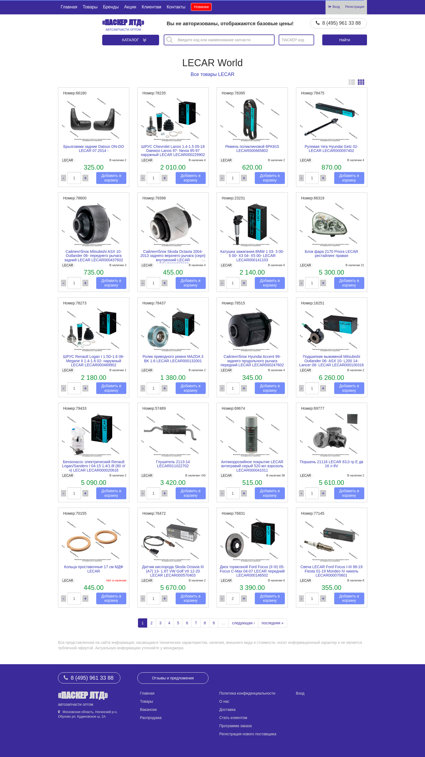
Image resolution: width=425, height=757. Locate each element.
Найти (344, 40)
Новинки (201, 7)
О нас (224, 701)
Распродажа (151, 717)
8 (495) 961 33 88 (341, 23)
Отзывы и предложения (173, 678)
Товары (90, 7)
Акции (130, 7)
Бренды (111, 7)
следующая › (243, 623)
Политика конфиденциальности (247, 693)
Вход (300, 693)
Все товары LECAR (212, 74)
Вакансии (148, 709)
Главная (69, 7)
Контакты (176, 7)
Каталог (130, 40)
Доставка (227, 709)
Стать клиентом (233, 717)
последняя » (273, 623)
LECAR (67, 160)
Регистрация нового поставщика (247, 734)
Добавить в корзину (111, 177)
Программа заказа (235, 726)
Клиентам (151, 7)
